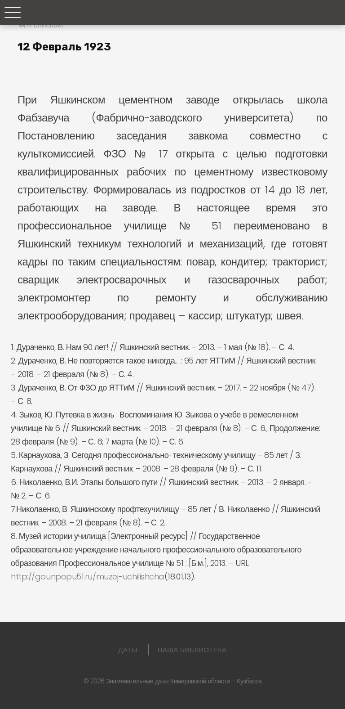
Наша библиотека (192, 650)
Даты (128, 650)
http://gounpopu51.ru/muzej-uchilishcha (87, 576)
